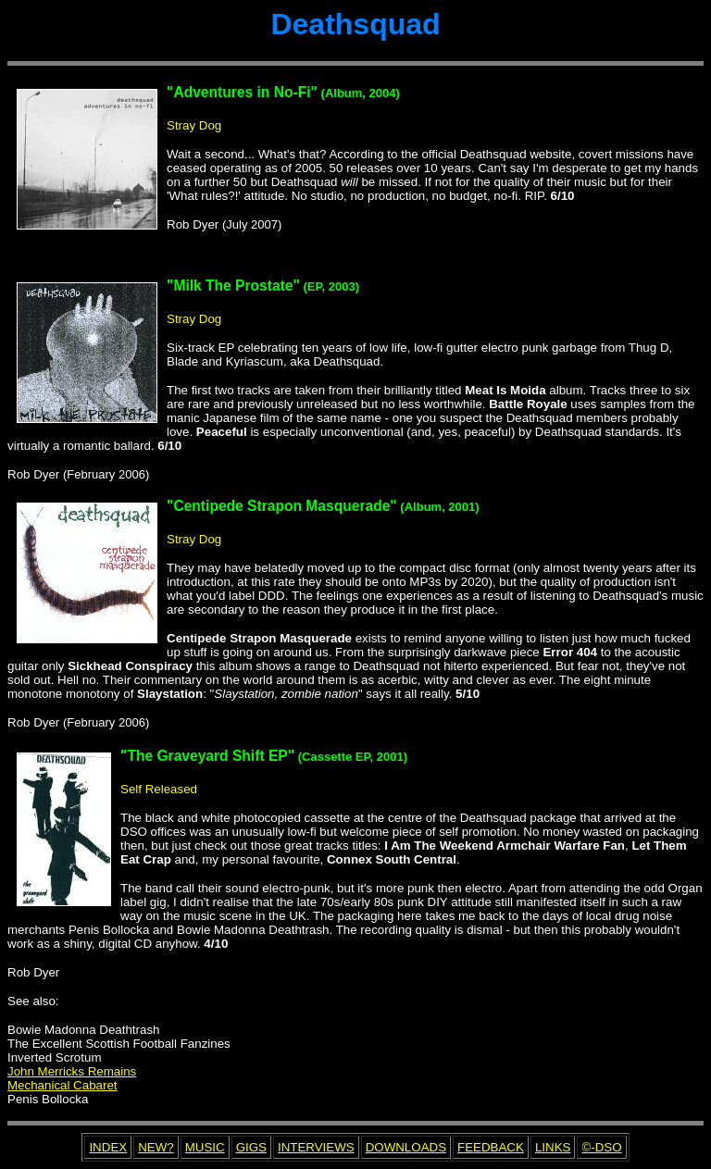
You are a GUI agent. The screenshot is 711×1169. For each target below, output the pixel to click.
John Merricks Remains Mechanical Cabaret (71, 1078)
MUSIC (205, 1147)
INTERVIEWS (316, 1147)
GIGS (251, 1147)
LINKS (553, 1147)
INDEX (108, 1147)
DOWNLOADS (406, 1147)
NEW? (156, 1147)
